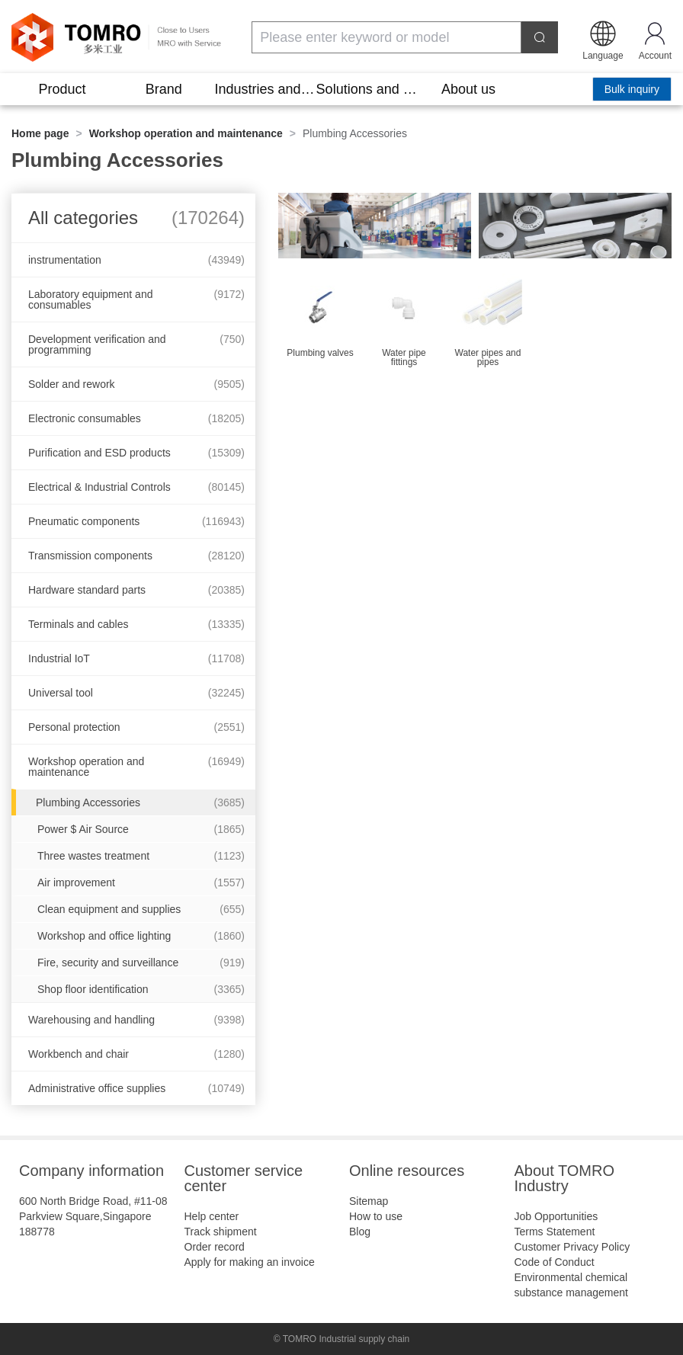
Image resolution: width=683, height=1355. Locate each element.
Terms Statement (555, 1231)
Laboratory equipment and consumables (136, 299)
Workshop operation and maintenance (136, 766)
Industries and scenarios (265, 89)
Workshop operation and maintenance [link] (186, 133)
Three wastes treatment (141, 856)
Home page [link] (40, 133)
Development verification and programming (136, 344)
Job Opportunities (556, 1216)
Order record (214, 1247)
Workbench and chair (136, 1054)
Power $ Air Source (141, 829)
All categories (136, 217)
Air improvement (141, 882)
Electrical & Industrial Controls (136, 487)
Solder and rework (136, 384)
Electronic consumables (136, 418)
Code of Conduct (555, 1262)
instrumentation (136, 260)
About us (468, 89)
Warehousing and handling (136, 1020)
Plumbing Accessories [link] (355, 133)
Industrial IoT (136, 658)
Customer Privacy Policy (572, 1247)
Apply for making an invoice (249, 1262)
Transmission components (136, 555)
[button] (602, 39)
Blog (359, 1231)
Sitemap (368, 1201)
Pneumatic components (136, 521)
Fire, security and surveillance (141, 962)
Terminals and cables (136, 624)
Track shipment (220, 1231)
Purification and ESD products (136, 453)
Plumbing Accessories (140, 802)
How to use (375, 1216)
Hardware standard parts (136, 590)
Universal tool (136, 693)
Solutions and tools (367, 89)
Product (62, 89)
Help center (211, 1216)
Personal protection (136, 727)
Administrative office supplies (136, 1088)
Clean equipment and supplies (141, 909)
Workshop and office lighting (141, 936)
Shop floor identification (141, 989)
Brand (164, 89)
